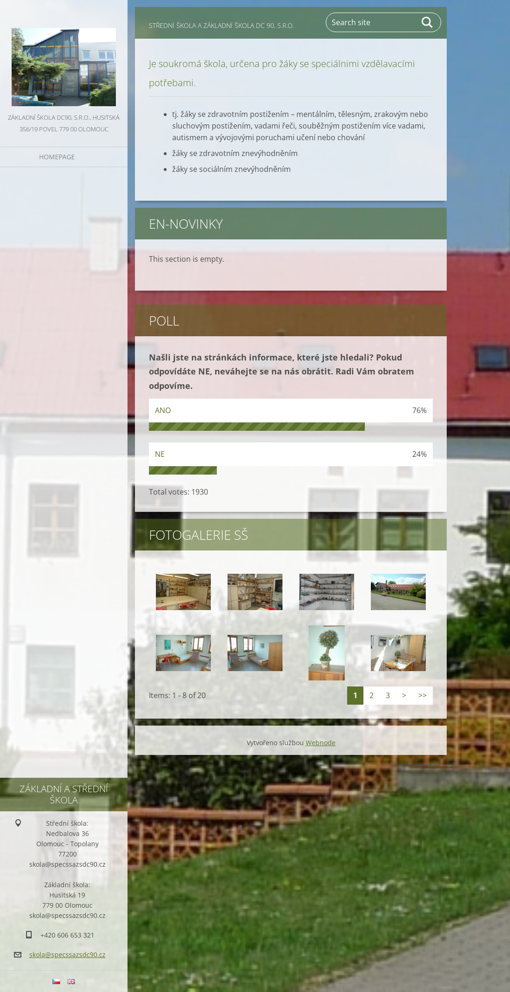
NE (160, 454)
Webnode (321, 742)
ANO (163, 410)
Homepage (57, 156)
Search (428, 22)
